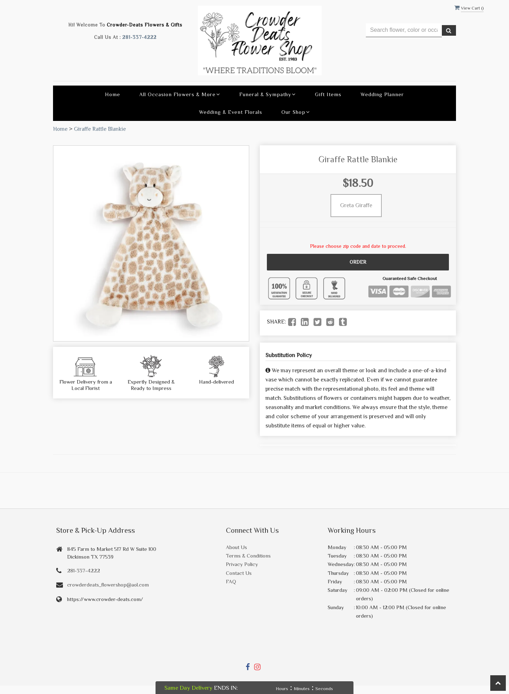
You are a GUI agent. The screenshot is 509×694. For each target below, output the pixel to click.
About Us (236, 547)
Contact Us (239, 573)
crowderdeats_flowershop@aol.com (108, 585)
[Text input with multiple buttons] (404, 30)
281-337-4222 (139, 37)
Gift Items (328, 94)
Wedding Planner (382, 94)
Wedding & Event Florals (230, 112)
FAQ (231, 581)
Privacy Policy (242, 564)
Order (358, 262)
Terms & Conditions (248, 556)
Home (112, 94)
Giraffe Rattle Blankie (100, 129)
